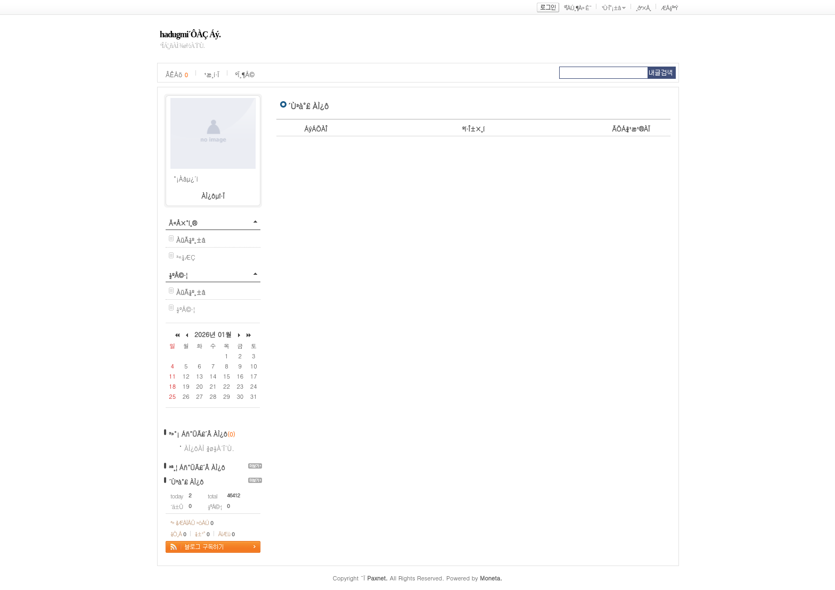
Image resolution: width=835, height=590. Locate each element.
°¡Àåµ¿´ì (186, 178)
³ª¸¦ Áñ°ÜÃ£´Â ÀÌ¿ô (197, 467)
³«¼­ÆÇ (185, 256)
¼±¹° (202, 534)
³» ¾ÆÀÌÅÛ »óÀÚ (191, 523)
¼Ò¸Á (178, 534)
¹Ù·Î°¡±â (610, 8)
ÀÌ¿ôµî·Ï (213, 195)
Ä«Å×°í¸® (183, 222)
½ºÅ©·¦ (178, 275)
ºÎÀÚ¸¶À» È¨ (577, 8)
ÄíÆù (226, 534)
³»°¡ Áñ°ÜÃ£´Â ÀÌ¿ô (198, 433)
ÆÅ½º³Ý (669, 8)
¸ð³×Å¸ (643, 8)
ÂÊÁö (177, 74)
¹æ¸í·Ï (211, 74)
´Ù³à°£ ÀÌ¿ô (186, 481)
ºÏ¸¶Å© (245, 74)
